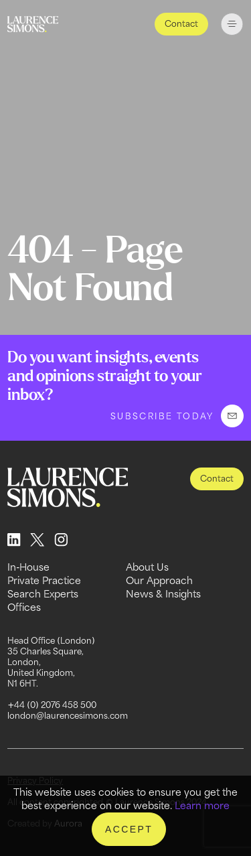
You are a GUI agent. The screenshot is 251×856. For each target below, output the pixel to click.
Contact (181, 24)
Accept (129, 829)
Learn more (202, 805)
